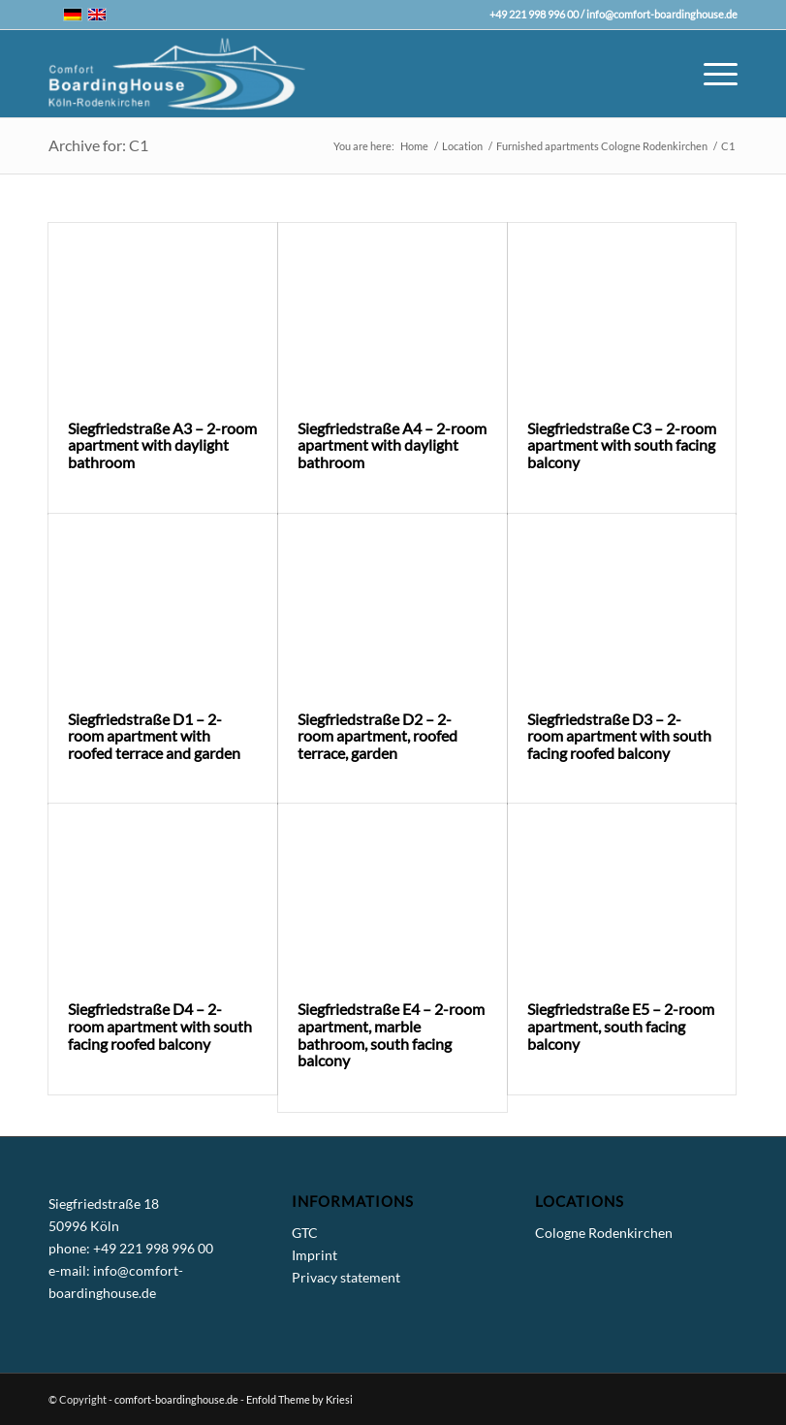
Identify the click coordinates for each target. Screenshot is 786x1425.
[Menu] (711, 73)
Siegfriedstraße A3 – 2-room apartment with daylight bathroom (162, 445)
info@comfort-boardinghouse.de (662, 14)
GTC (305, 1232)
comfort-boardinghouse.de (176, 1399)
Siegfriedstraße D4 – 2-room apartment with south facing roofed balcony (160, 1025)
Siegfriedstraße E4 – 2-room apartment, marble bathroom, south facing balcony (391, 1034)
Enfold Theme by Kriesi (299, 1399)
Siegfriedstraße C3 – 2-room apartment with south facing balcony (621, 445)
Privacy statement (346, 1277)
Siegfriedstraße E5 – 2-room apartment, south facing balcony (620, 1025)
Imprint (314, 1255)
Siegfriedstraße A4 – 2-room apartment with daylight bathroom (392, 445)
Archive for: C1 (98, 145)
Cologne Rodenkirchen (604, 1232)
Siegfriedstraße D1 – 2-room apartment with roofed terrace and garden (154, 736)
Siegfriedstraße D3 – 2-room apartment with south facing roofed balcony (619, 736)
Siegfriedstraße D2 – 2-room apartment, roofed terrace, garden (377, 736)
